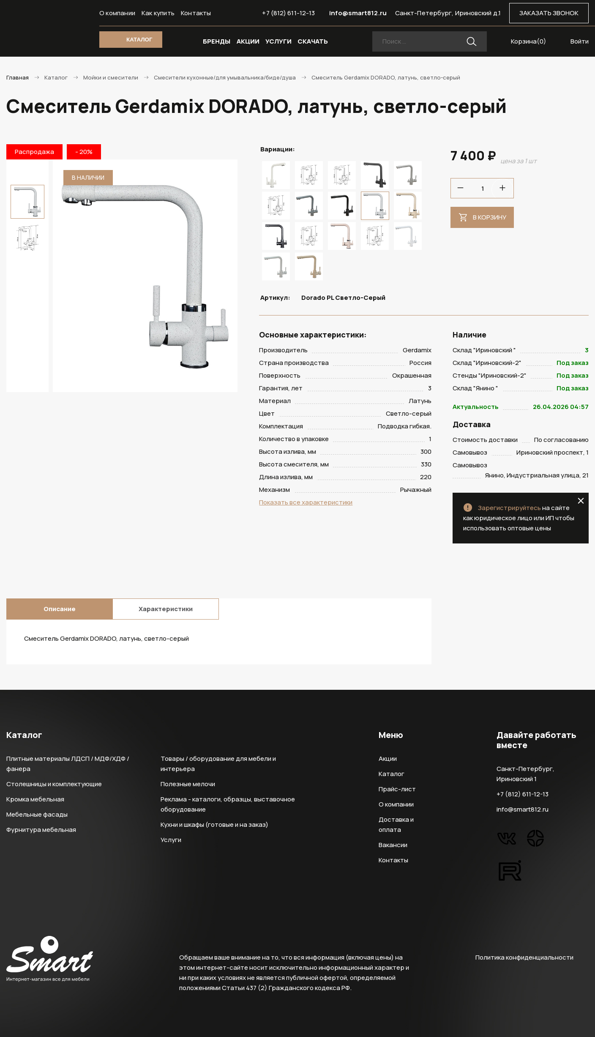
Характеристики (166, 608)
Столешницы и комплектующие (54, 783)
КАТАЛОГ (139, 39)
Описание (60, 608)
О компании (117, 12)
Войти (579, 41)
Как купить (158, 12)
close (581, 501)
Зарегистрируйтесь (509, 507)
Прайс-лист (397, 789)
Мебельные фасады (37, 814)
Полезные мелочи (188, 783)
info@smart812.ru (358, 12)
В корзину (489, 217)
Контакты (196, 12)
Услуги (171, 839)
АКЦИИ (248, 41)
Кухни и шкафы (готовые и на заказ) (214, 824)
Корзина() (528, 41)
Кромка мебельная (35, 799)
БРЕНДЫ (216, 41)
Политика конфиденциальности (524, 957)
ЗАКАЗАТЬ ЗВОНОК (549, 12)
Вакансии (393, 844)
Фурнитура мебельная (41, 829)
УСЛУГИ (278, 41)
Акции (388, 758)
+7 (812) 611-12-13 (288, 12)
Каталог (391, 773)
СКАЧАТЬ (313, 41)
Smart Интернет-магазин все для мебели (49, 28)
